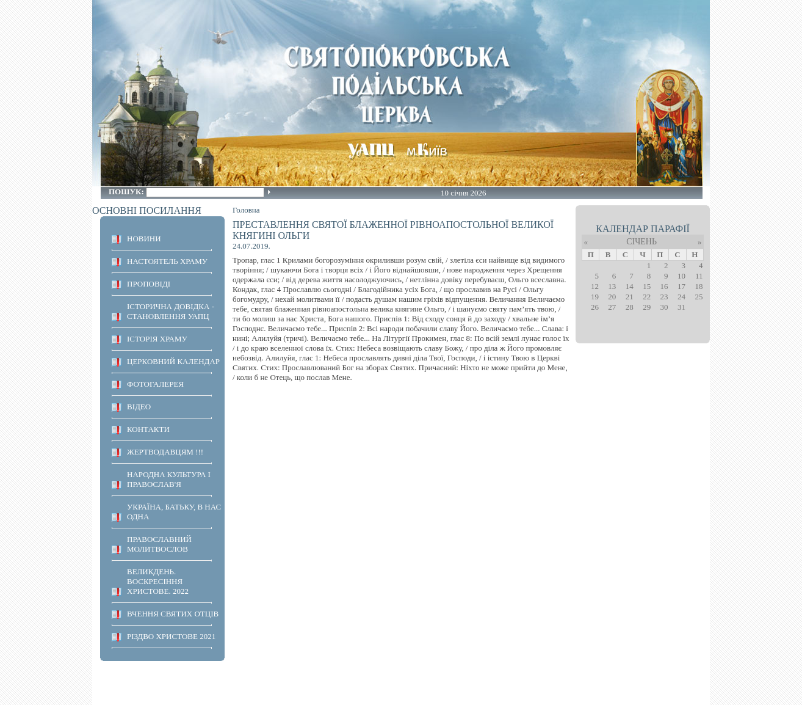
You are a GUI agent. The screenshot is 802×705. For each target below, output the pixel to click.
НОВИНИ (144, 238)
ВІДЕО (139, 406)
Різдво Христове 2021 (171, 636)
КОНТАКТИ (148, 429)
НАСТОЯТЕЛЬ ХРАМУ (167, 261)
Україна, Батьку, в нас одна (174, 511)
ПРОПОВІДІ (148, 283)
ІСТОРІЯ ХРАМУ (157, 338)
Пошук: (127, 191)
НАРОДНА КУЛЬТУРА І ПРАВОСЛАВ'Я (169, 479)
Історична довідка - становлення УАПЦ (170, 311)
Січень (641, 241)
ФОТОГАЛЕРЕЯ (155, 384)
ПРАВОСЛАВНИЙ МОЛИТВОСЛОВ (159, 544)
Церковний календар (173, 361)
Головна (246, 209)
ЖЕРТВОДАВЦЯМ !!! (165, 451)
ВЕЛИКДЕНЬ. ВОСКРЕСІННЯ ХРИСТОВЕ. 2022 (158, 581)
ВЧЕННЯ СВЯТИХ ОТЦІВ (173, 613)
